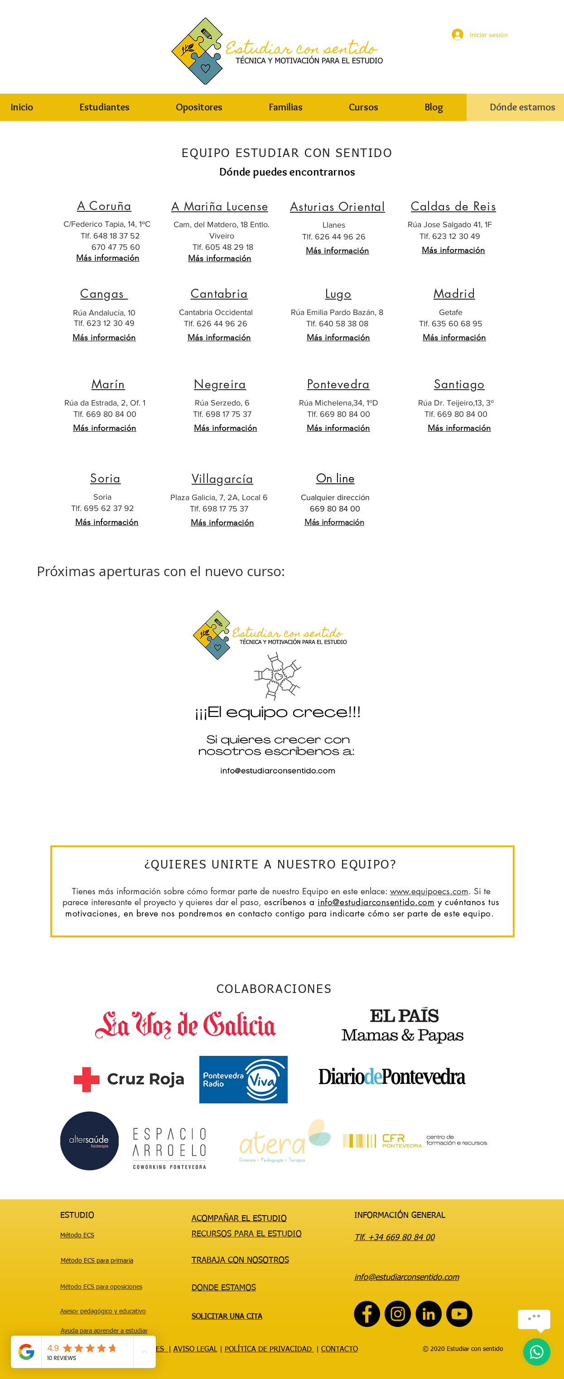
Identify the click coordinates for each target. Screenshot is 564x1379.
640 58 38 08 (343, 323)
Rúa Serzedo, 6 (222, 402)
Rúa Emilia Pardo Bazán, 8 (337, 312)
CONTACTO (339, 1349)
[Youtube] (459, 1314)
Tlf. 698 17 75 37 (222, 414)
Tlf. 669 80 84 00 (104, 414)
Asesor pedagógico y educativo (103, 1311)
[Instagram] (398, 1314)
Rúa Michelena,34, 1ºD (338, 402)
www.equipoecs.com (429, 891)
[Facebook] (367, 1314)
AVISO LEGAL (195, 1349)
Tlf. (312, 323)
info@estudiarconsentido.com (376, 902)
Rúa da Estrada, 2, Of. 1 (104, 402)
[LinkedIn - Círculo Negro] (428, 1314)
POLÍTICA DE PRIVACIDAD (269, 1349)
